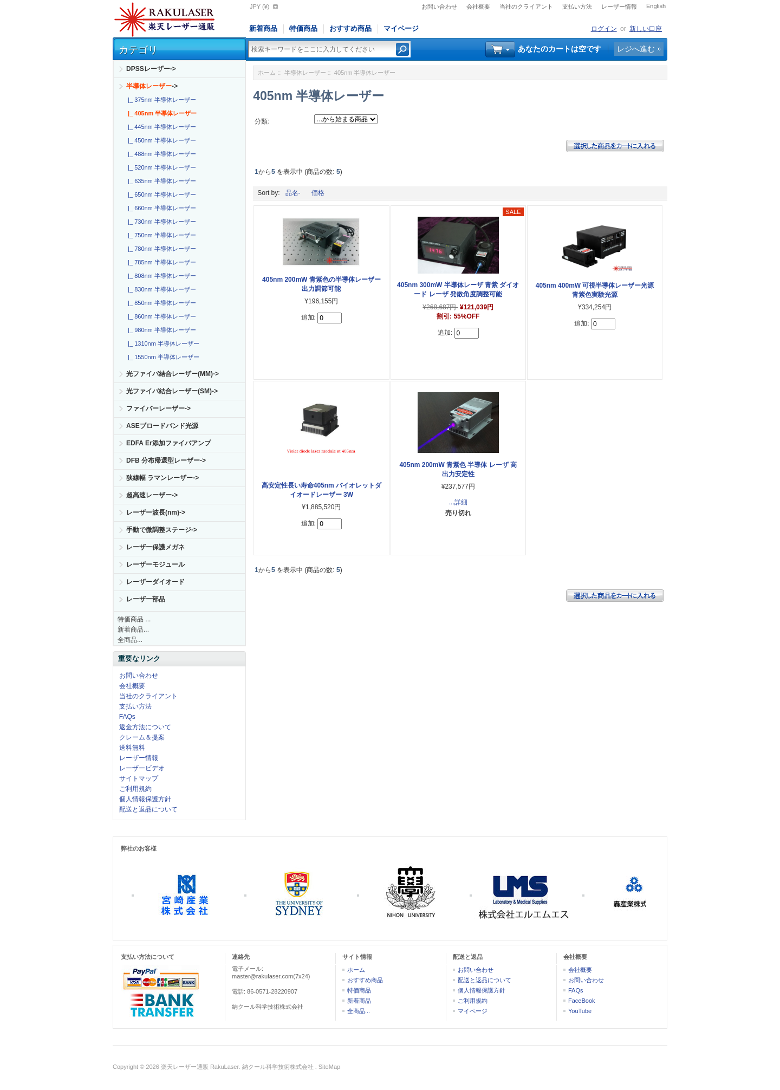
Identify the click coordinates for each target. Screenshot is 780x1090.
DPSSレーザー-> (151, 69)
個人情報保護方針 (145, 799)
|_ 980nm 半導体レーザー (160, 330)
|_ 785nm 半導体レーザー (160, 262)
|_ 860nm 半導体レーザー (160, 316)
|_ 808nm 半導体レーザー (160, 275)
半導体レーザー (305, 72)
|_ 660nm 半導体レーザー (160, 208)
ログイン (604, 29)
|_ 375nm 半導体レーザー (160, 99)
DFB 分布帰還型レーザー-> (166, 460)
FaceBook (581, 1000)
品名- (293, 193)
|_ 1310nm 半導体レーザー (162, 343)
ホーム (267, 72)
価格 (317, 193)
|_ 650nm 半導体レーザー (160, 194)
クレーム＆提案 (142, 737)
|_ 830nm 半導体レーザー (160, 289)
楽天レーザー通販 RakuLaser (200, 1066)
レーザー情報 (619, 6)
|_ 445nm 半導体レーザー (160, 127)
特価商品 (303, 28)
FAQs (127, 717)
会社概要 (478, 6)
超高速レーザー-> (152, 495)
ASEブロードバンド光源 (162, 426)
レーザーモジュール (155, 564)
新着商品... (133, 629)
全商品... (130, 640)
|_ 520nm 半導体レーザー (160, 167)
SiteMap (329, 1066)
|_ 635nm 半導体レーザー (160, 181)
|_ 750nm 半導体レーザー (160, 235)
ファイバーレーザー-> (158, 408)
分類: (262, 121)
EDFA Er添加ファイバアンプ (168, 443)
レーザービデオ (142, 768)
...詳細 (458, 502)
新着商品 (263, 28)
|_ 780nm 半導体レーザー (160, 248)
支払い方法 (577, 6)
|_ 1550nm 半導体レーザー (162, 357)
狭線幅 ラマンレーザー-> (162, 478)
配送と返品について (148, 809)
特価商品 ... (134, 619)
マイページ (401, 28)
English (656, 6)
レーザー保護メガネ (155, 547)
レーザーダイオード (155, 582)
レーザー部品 (145, 599)
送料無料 (132, 747)
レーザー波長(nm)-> (155, 512)
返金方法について (145, 727)
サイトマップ (138, 778)
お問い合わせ (439, 6)
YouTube (580, 1011)
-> (152, 86)
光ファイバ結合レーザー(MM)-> (172, 374)
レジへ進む (636, 48)
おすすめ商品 (350, 28)
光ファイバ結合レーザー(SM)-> (172, 391)
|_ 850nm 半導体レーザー (160, 303)
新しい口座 (645, 29)
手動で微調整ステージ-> (161, 530)
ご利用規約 (135, 789)
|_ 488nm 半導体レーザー (160, 154)
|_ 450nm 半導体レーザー (160, 140)
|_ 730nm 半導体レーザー (160, 221)
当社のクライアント (526, 6)
